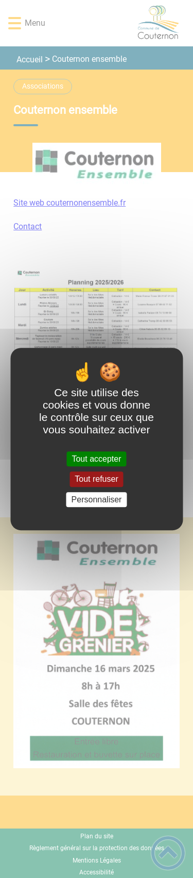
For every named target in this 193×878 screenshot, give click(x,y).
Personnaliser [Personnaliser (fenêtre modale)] (97, 499)
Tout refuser (96, 479)
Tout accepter (96, 458)
